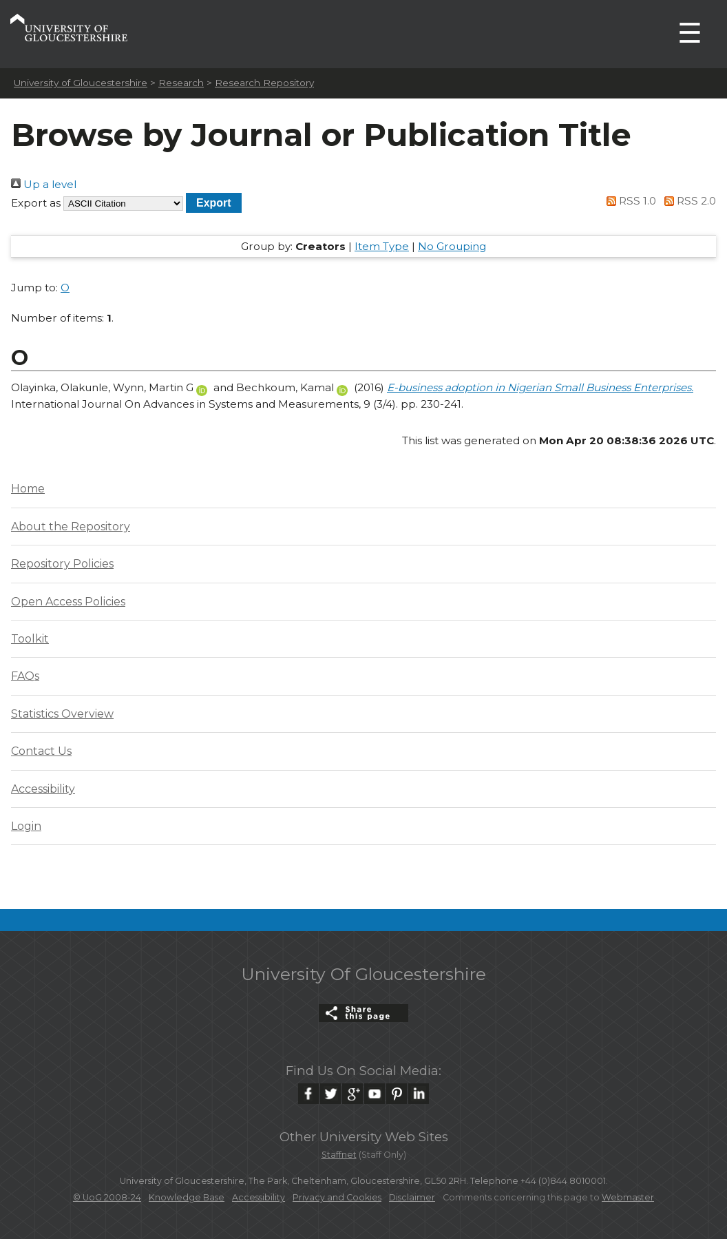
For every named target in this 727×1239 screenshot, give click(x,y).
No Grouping (452, 246)
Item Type (382, 246)
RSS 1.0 (629, 200)
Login (26, 826)
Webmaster (628, 1197)
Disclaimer (412, 1197)
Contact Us (41, 751)
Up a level (43, 184)
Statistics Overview (62, 713)
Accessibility (43, 788)
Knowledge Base (186, 1197)
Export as (36, 202)
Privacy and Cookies (337, 1197)
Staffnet (339, 1154)
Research (181, 82)
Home (28, 488)
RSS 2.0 (687, 200)
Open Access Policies (68, 601)
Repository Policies (62, 563)
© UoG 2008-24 (107, 1197)
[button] (214, 203)
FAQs (25, 676)
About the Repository (70, 526)
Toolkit (30, 638)
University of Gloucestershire (80, 82)
